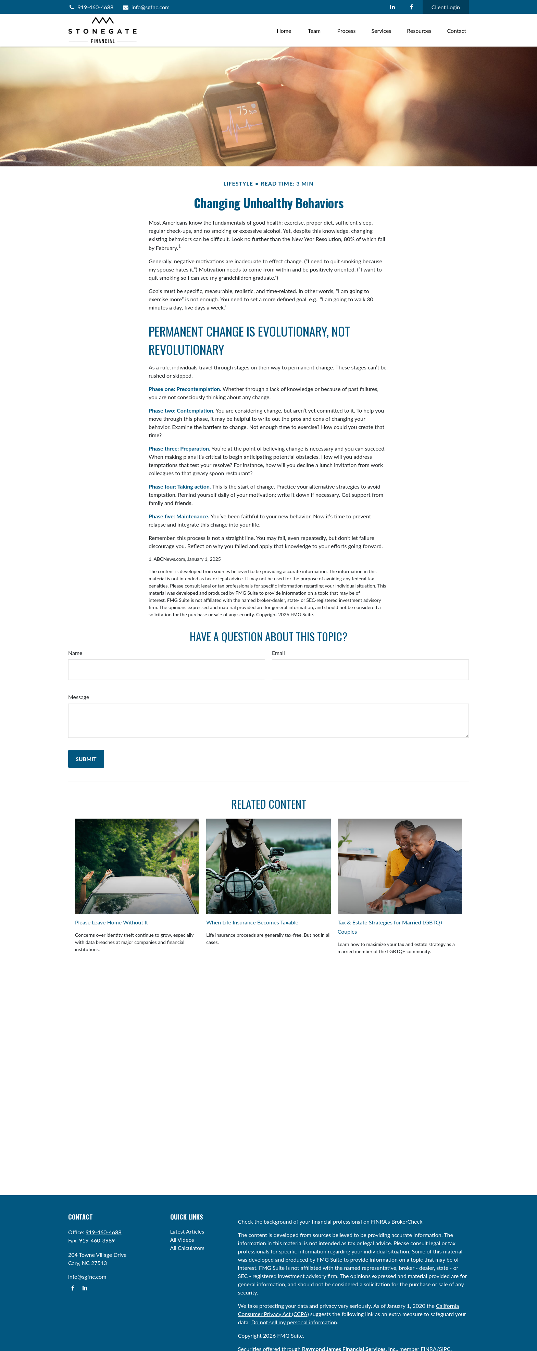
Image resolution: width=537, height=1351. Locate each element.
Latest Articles (187, 1231)
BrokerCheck (407, 1221)
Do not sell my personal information (294, 1322)
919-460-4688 (90, 7)
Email (278, 652)
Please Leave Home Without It (111, 922)
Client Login (446, 7)
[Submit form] (86, 759)
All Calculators (187, 1248)
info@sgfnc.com (146, 7)
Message (78, 697)
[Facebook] (411, 7)
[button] (284, 30)
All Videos (182, 1239)
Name (75, 652)
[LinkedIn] (392, 7)
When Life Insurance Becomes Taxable (252, 922)
